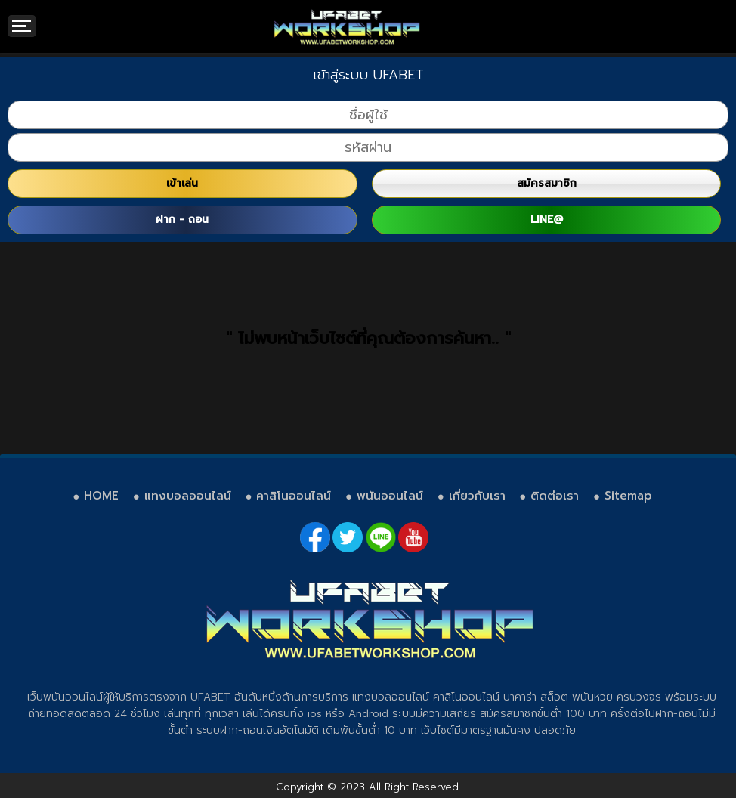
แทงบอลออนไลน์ (187, 495)
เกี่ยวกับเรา (477, 495)
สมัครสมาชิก (547, 183)
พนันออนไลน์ (390, 495)
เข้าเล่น (182, 183)
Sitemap (628, 495)
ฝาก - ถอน (182, 219)
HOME (101, 495)
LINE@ (546, 219)
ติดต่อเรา (554, 495)
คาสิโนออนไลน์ (293, 495)
